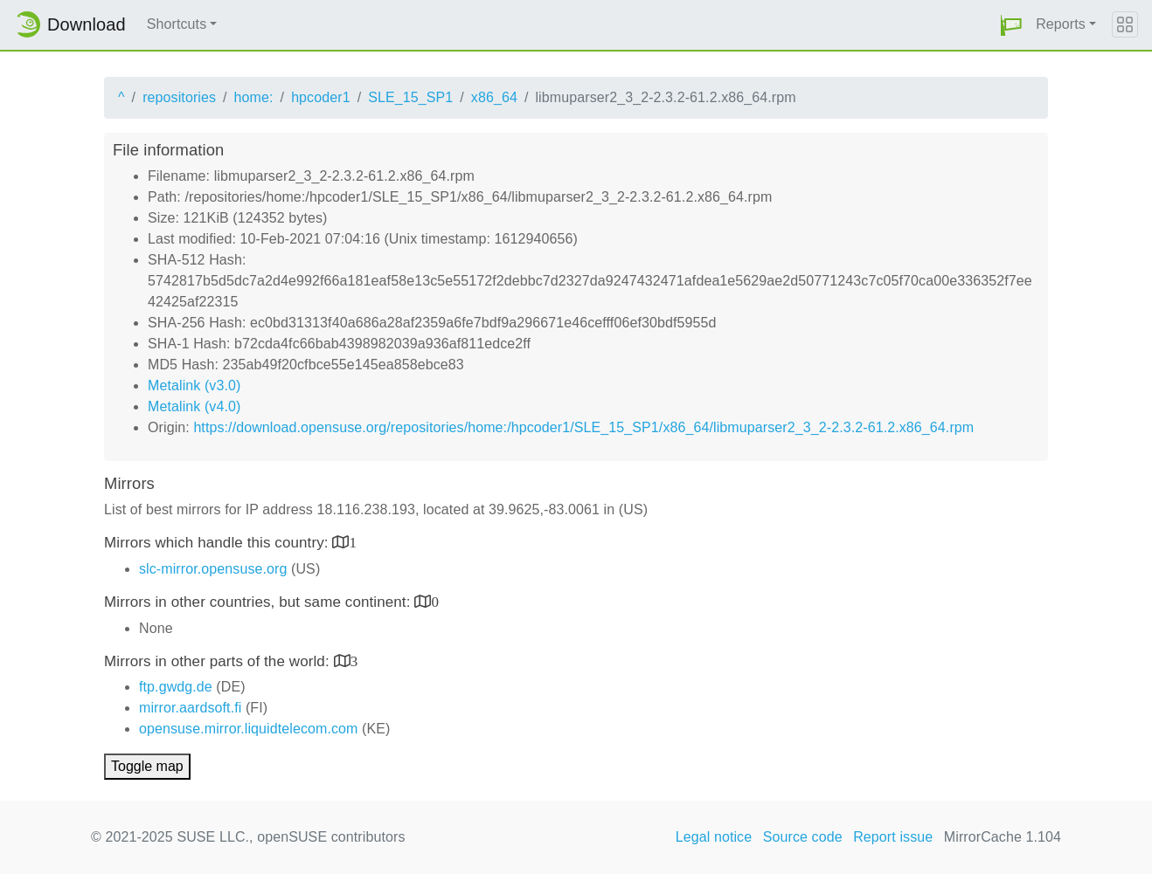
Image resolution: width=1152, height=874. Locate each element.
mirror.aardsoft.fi (190, 707)
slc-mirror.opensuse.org (213, 568)
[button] (1011, 25)
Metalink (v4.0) (194, 406)
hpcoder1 (320, 97)
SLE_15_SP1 (410, 97)
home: (254, 97)
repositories (179, 97)
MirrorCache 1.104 (1002, 836)
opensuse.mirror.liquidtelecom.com (248, 728)
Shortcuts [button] (177, 24)
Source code (803, 836)
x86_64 (494, 97)
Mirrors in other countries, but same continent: (259, 602)
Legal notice (714, 836)
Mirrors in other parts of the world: (219, 661)
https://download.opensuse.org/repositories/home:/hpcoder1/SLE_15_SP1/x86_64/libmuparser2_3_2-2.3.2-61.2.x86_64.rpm (583, 427)
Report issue (893, 836)
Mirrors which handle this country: (218, 542)
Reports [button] (1061, 24)
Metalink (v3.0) (194, 385)
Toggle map (147, 766)
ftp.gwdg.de (175, 686)
